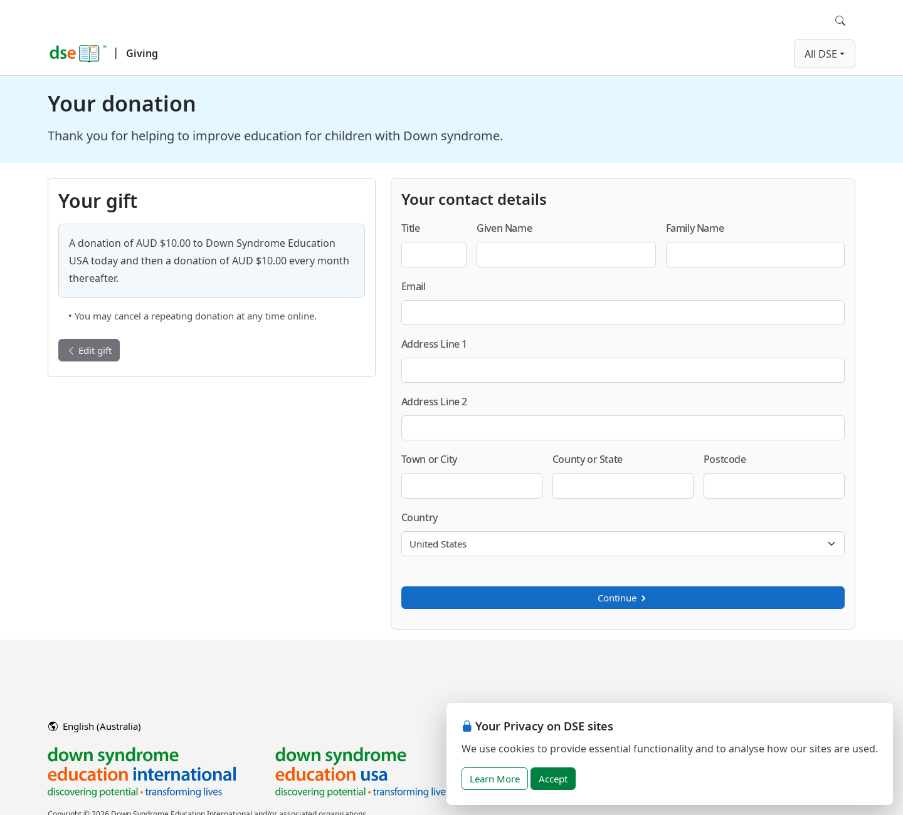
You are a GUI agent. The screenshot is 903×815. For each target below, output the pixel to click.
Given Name (504, 228)
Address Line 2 (434, 401)
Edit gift (89, 350)
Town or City (429, 459)
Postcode (725, 459)
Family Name (695, 228)
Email (413, 286)
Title (410, 228)
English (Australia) (94, 726)
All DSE (821, 54)
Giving (142, 53)
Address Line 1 (434, 344)
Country (419, 517)
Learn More (495, 778)
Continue (623, 597)
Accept (553, 778)
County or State (587, 459)
